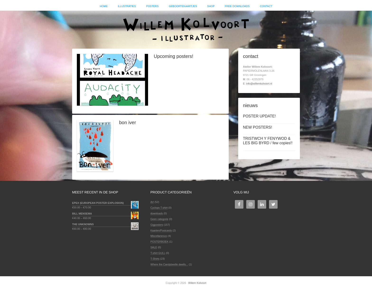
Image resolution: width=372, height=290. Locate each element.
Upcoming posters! (173, 56)
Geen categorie (159, 219)
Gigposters (156, 224)
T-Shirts (154, 258)
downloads (156, 213)
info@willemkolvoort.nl (259, 83)
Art (152, 202)
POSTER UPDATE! (259, 116)
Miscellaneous (158, 235)
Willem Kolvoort (186, 27)
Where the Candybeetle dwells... (169, 264)
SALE (153, 247)
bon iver (127, 122)
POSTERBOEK (159, 241)
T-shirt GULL (157, 253)
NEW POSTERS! (257, 127)
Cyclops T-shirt (159, 207)
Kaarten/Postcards (161, 230)
